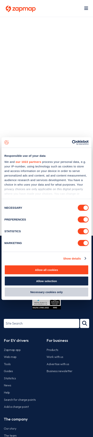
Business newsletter (59, 371)
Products (52, 350)
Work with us (54, 357)
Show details (72, 258)
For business (57, 340)
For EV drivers (16, 340)
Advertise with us (57, 364)
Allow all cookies (46, 269)
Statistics (10, 378)
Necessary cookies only (46, 292)
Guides (8, 371)
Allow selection (46, 280)
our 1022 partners (28, 161)
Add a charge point (16, 407)
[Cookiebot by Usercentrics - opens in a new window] (72, 142)
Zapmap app (12, 350)
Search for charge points (20, 400)
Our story (10, 428)
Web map (10, 357)
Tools (7, 364)
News (7, 385)
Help (7, 392)
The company (16, 419)
